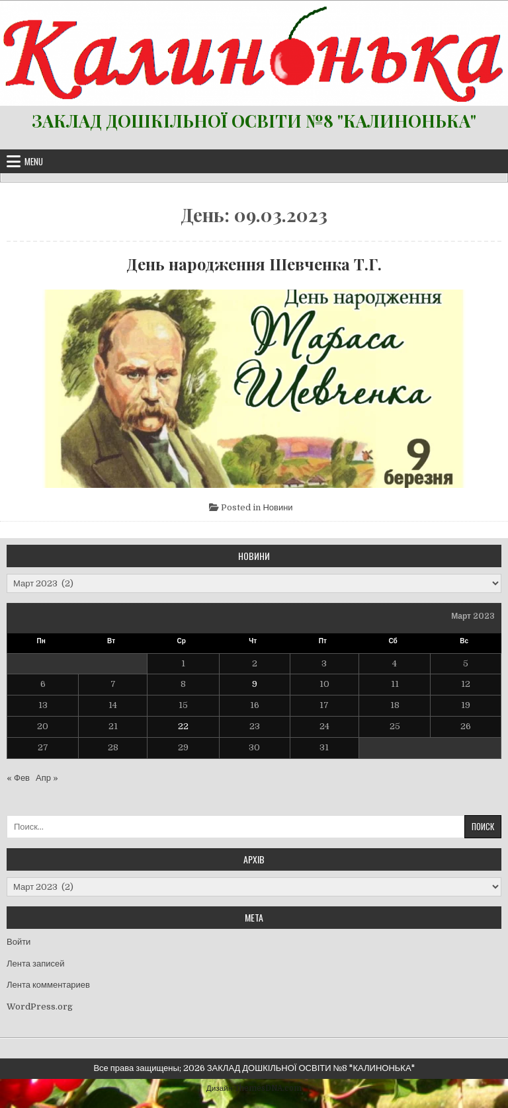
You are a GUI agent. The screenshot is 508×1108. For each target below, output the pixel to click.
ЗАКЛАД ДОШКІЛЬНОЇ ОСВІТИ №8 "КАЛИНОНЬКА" (254, 120)
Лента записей (35, 964)
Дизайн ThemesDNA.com (254, 1088)
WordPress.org (40, 1006)
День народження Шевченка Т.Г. (254, 263)
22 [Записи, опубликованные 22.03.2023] (183, 726)
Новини (277, 507)
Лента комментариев (48, 985)
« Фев (18, 778)
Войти (18, 942)
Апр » (47, 778)
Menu (33, 161)
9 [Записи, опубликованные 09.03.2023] (254, 684)
